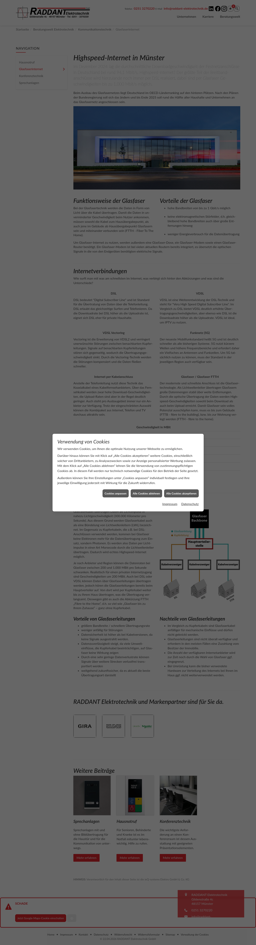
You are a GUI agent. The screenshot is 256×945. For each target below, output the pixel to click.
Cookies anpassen (116, 482)
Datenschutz (190, 493)
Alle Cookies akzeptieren (181, 482)
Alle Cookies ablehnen (146, 482)
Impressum (169, 493)
